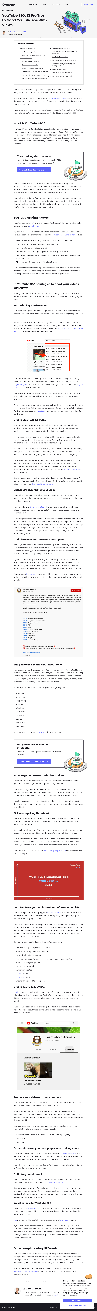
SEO (24, 32)
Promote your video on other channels (64, 60)
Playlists (17, 992)
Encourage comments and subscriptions (34, 78)
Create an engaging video (30, 65)
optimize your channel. (54, 1182)
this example (31, 574)
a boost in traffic (69, 1153)
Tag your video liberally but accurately (34, 75)
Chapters (20, 977)
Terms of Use (53, 1307)
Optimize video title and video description (35, 72)
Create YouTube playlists (60, 57)
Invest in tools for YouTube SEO (62, 72)
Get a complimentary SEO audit (61, 76)
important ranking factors (64, 235)
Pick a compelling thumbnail (61, 48)
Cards (18, 973)
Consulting (33, 5)
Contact (92, 1307)
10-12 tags (43, 732)
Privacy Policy (81, 1307)
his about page (60, 1295)
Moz (15, 1220)
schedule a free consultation (26, 1271)
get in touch (73, 1295)
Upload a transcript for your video (32, 68)
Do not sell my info (67, 1307)
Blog (66, 5)
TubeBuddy (41, 411)
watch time (34, 226)
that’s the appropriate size (54, 850)
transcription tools (37, 507)
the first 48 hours (54, 912)
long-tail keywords (21, 384)
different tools (33, 1208)
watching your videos (72, 469)
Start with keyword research (30, 61)
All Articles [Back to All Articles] (8, 10)
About (44, 5)
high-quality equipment (42, 484)
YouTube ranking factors (28, 52)
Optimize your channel (59, 69)
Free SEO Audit (88, 5)
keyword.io (63, 1220)
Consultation (34, 170)
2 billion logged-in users (57, 98)
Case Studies (55, 5)
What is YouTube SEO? (27, 48)
